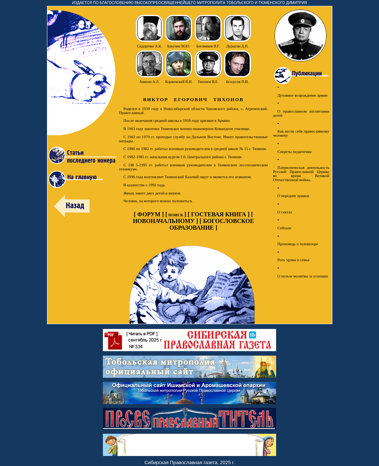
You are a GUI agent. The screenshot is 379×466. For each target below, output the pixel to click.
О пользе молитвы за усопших (303, 276)
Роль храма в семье (294, 260)
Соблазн (285, 228)
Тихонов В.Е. (208, 82)
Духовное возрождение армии (303, 95)
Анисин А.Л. (149, 82)
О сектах (285, 212)
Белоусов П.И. (237, 82)
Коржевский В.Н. (178, 82)
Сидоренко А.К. (149, 46)
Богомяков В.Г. (208, 46)
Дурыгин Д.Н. (237, 46)
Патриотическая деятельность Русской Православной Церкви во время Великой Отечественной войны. (301, 174)
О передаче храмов (293, 196)
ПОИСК (175, 215)
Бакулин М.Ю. (178, 46)
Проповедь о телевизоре (298, 244)
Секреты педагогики (295, 152)
